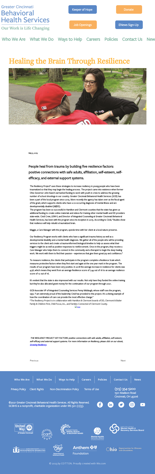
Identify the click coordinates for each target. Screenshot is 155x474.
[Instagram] (132, 405)
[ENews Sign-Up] (129, 24)
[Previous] (39, 360)
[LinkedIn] (111, 405)
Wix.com (101, 463)
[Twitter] (121, 405)
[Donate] (129, 9)
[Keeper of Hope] (82, 9)
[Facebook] (100, 405)
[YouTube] (143, 405)
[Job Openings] (83, 24)
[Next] (118, 360)
